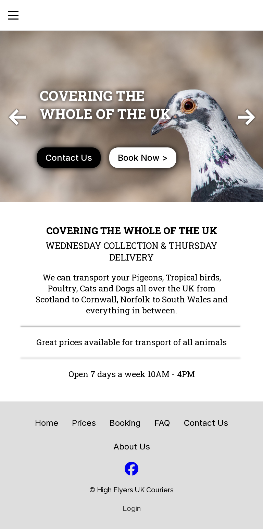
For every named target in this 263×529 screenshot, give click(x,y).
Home (46, 423)
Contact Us (206, 423)
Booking (125, 423)
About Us (131, 447)
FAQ (162, 423)
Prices (84, 423)
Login (132, 508)
